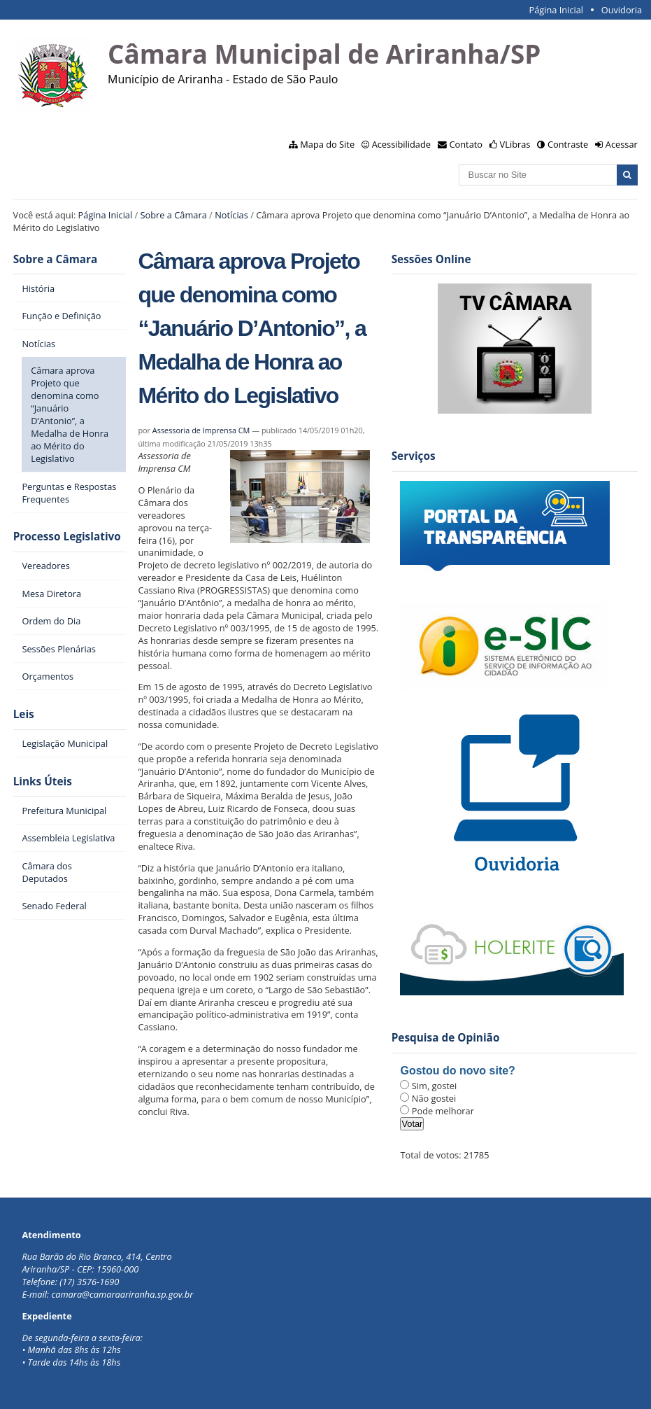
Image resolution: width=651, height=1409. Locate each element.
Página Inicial (556, 9)
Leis (23, 714)
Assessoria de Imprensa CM (201, 430)
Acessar (622, 144)
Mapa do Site (327, 144)
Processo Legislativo (67, 536)
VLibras (515, 144)
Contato (466, 144)
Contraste (568, 144)
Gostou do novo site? (457, 1071)
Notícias (231, 215)
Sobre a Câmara (174, 215)
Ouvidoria (622, 9)
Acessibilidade (401, 144)
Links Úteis (42, 781)
